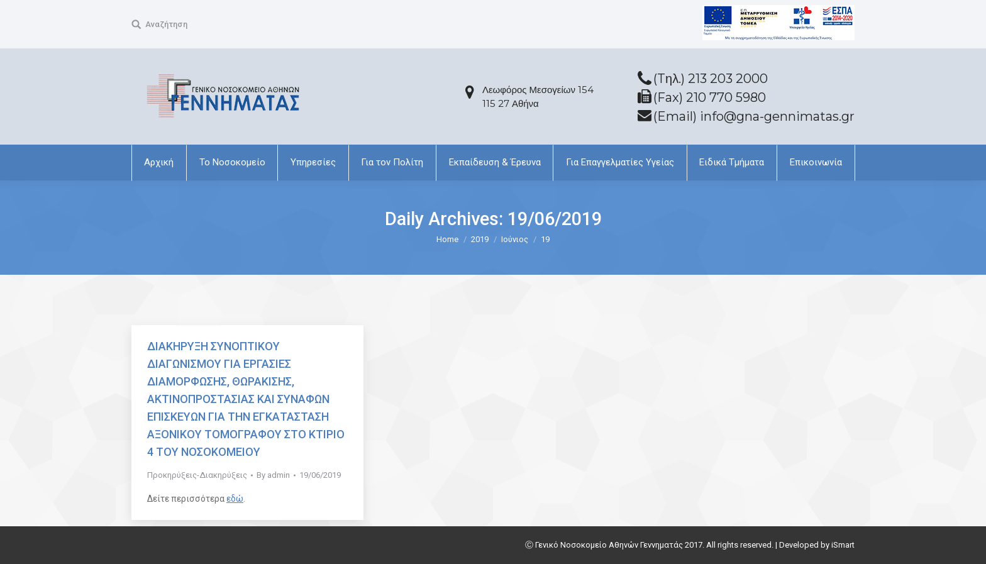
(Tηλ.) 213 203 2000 (710, 78)
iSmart (843, 545)
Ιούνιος (514, 239)
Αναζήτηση (166, 24)
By (273, 475)
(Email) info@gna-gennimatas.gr (754, 116)
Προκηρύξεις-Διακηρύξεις (197, 475)
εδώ (234, 499)
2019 (480, 239)
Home (447, 239)
